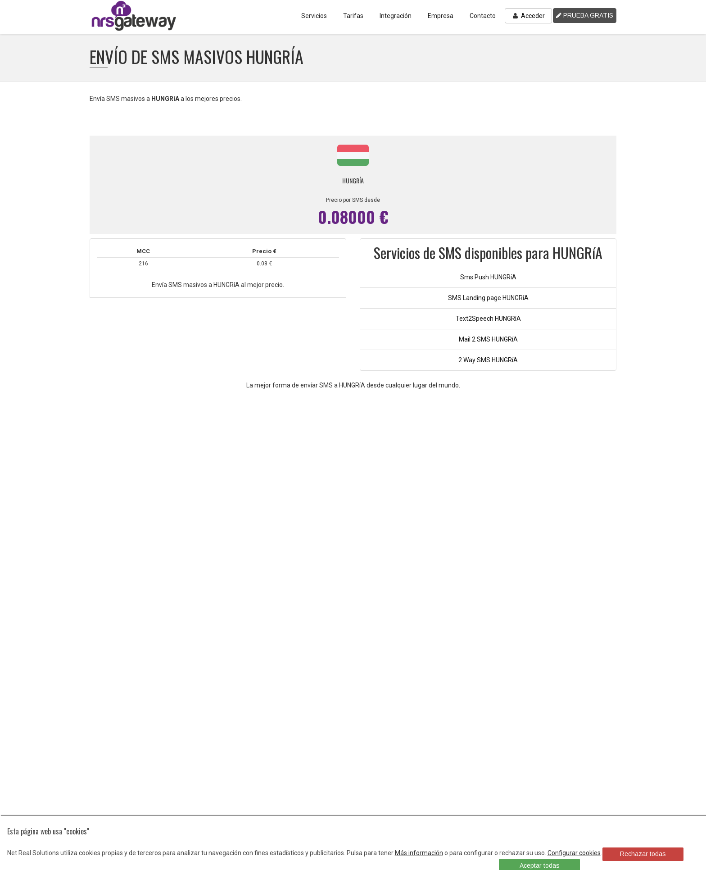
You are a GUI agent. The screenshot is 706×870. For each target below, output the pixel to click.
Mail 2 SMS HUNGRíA (488, 339)
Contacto (483, 15)
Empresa (440, 15)
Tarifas (353, 15)
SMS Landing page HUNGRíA (488, 297)
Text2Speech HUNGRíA (488, 318)
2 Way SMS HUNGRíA (488, 360)
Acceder (528, 15)
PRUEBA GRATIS (584, 15)
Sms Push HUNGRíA (488, 277)
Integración (396, 15)
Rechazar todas (643, 853)
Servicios (314, 15)
